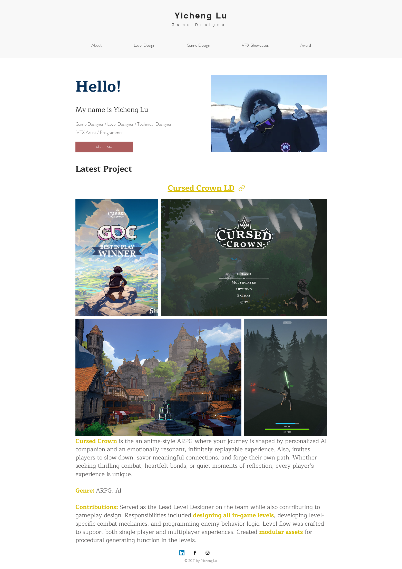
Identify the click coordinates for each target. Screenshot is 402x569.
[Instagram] (207, 552)
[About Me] (104, 147)
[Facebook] (194, 552)
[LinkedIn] (181, 552)
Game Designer (201, 24)
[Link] (242, 188)
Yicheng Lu (201, 15)
